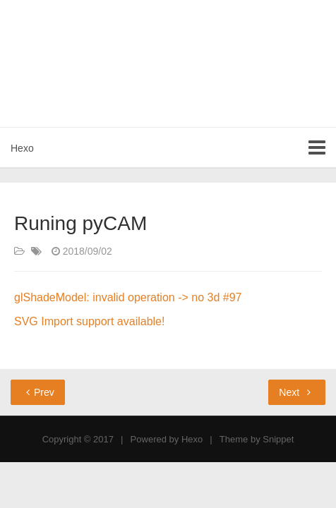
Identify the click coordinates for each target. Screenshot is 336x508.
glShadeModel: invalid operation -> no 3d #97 (127, 297)
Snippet (278, 439)
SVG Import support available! (89, 321)
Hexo (22, 148)
